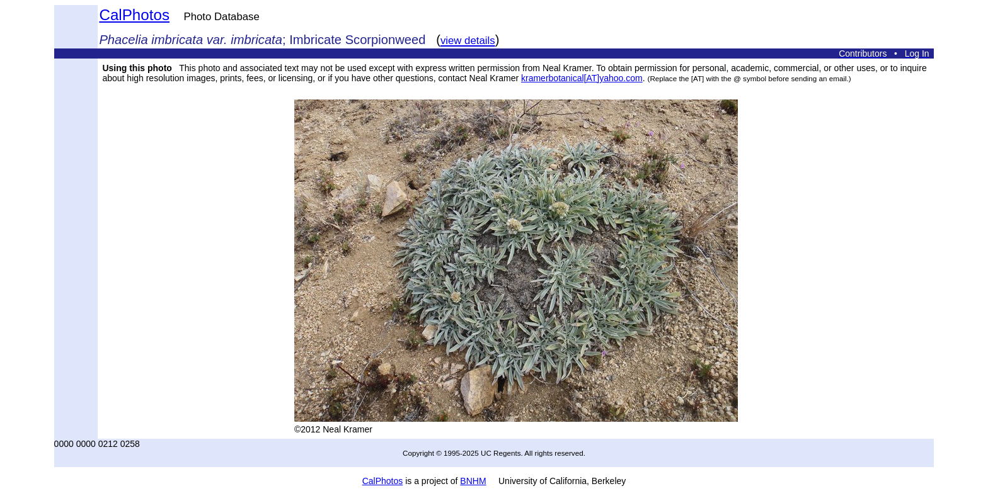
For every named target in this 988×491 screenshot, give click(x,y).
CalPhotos (134, 14)
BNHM (473, 481)
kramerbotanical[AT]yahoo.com (582, 78)
